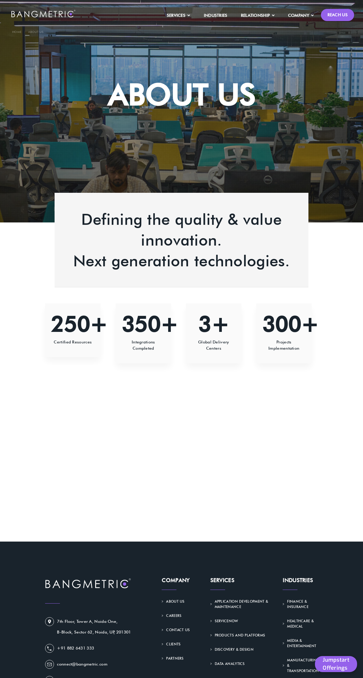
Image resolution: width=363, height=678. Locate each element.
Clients (173, 644)
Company (301, 15)
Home (16, 32)
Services (178, 15)
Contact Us (178, 630)
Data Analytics (229, 663)
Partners (175, 658)
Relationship (258, 15)
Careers (174, 615)
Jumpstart (336, 663)
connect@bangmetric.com (82, 664)
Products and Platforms (239, 635)
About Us (175, 601)
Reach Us (337, 14)
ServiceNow (226, 621)
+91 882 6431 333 (75, 648)
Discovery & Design (233, 649)
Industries (215, 15)
